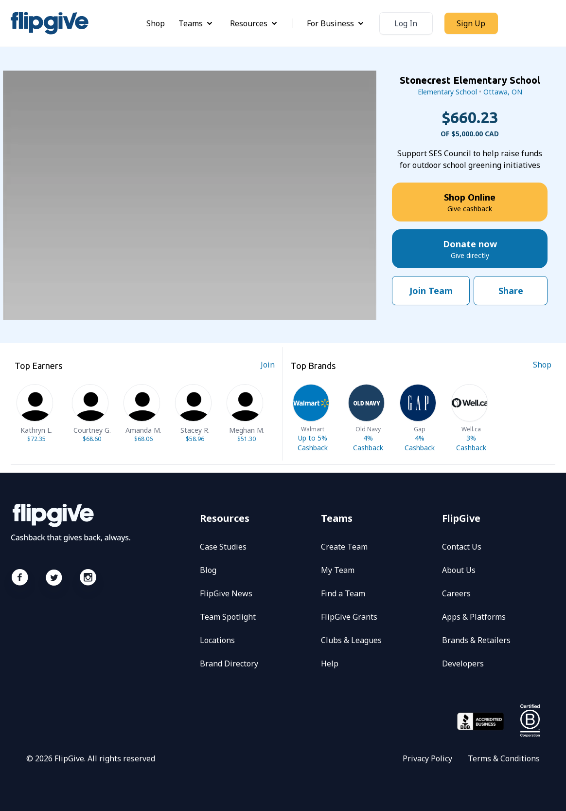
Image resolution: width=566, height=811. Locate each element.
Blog (208, 570)
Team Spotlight (228, 616)
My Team (337, 570)
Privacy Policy (427, 758)
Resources (254, 23)
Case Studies (223, 546)
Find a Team (343, 593)
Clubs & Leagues (351, 640)
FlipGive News (226, 593)
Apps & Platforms (474, 616)
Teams (196, 23)
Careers (456, 593)
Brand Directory (229, 663)
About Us (459, 570)
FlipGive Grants (349, 616)
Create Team (344, 546)
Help (329, 663)
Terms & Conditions (504, 758)
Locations (217, 640)
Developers (463, 663)
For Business (336, 23)
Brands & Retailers (476, 640)
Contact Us (461, 546)
